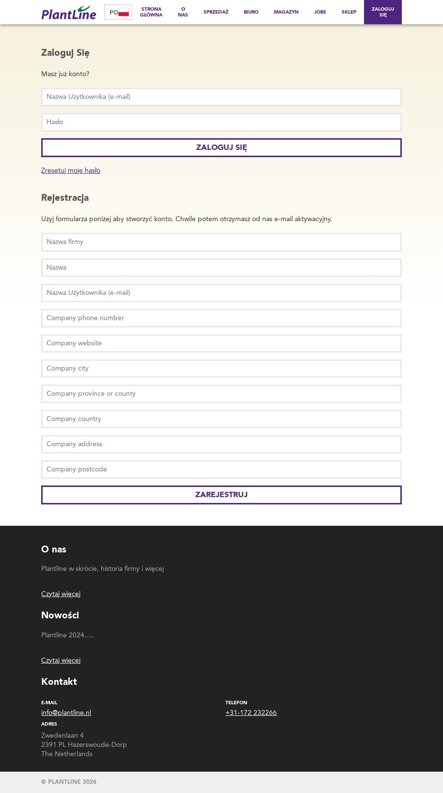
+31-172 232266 (251, 713)
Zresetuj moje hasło (70, 170)
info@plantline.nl (66, 713)
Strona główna (151, 12)
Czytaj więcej (60, 594)
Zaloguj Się (383, 12)
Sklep (349, 12)
